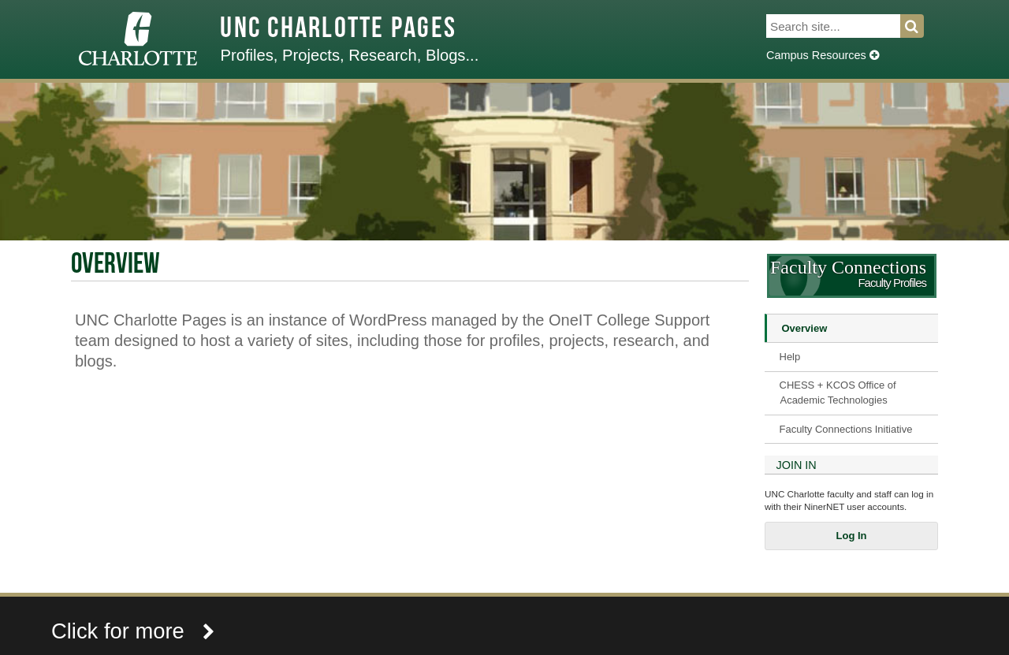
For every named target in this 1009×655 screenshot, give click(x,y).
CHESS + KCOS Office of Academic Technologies (838, 392)
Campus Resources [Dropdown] (822, 55)
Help (790, 357)
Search (921, 26)
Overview (805, 328)
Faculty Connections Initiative (846, 429)
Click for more (133, 631)
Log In (851, 535)
